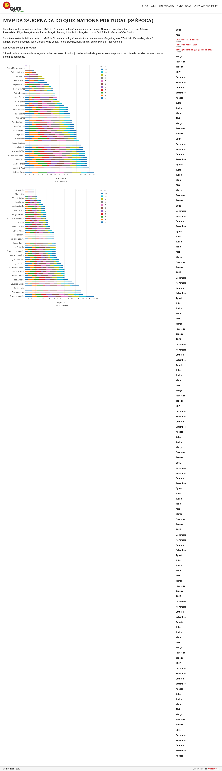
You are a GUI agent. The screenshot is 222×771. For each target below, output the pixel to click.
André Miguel (213, 769)
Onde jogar (184, 6)
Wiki (153, 6)
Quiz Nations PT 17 (205, 6)
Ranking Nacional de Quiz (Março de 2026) (194, 50)
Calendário (166, 6)
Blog (145, 6)
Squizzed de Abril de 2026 (187, 40)
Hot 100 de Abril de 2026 (186, 45)
